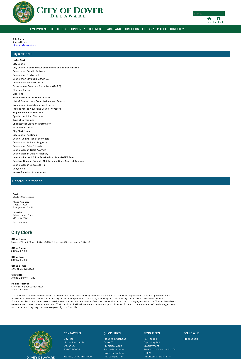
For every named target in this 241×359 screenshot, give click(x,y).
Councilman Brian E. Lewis (27, 146)
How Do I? (177, 29)
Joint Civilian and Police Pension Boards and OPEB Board (44, 157)
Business (95, 29)
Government (38, 29)
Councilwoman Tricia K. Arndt (29, 149)
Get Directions (20, 222)
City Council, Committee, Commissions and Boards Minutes (46, 67)
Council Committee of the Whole (31, 138)
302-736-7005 (72, 349)
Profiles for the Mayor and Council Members (37, 108)
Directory (58, 29)
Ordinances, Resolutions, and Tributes (34, 104)
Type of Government (24, 119)
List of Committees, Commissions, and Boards (39, 101)
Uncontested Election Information (32, 123)
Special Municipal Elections (28, 116)
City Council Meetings (25, 134)
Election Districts (22, 89)
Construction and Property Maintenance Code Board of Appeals (48, 160)
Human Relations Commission (29, 172)
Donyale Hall (19, 168)
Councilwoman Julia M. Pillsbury (30, 153)
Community (77, 29)
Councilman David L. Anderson (29, 71)
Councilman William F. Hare (28, 82)
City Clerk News (21, 131)
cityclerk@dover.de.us (23, 196)
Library (148, 29)
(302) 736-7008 (20, 204)
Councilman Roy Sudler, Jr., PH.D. (31, 78)
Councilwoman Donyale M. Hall (29, 164)
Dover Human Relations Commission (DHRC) (37, 86)
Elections (18, 93)
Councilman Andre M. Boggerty (30, 142)
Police (162, 29)
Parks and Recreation (122, 29)
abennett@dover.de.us (24, 44)
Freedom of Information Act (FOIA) (32, 97)
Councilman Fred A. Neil (26, 74)
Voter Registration (23, 127)
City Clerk (19, 54)
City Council (19, 63)
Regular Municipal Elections (28, 112)
